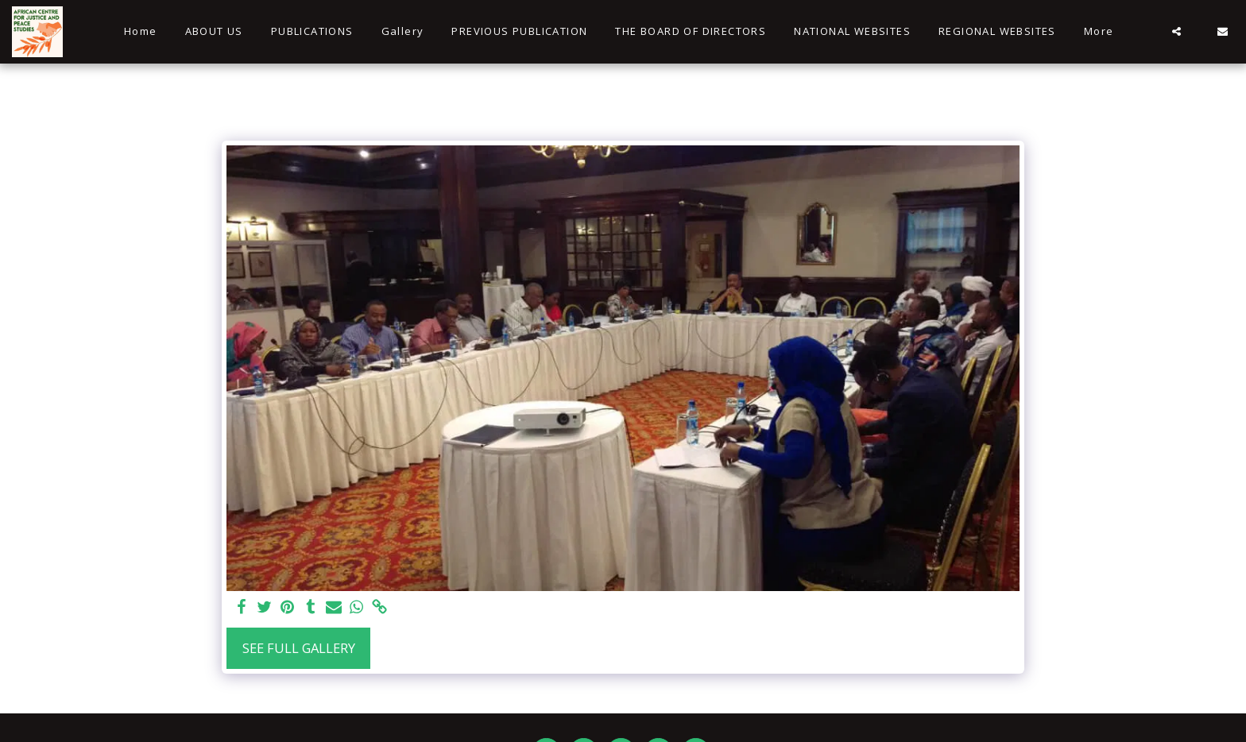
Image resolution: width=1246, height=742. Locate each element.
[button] (1176, 31)
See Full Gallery (298, 648)
